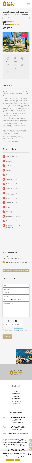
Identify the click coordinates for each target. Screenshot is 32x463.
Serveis (16, 396)
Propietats (16, 394)
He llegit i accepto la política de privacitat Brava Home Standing (16, 331)
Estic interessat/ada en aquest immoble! (16, 271)
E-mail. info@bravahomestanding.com (18, 433)
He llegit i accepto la (13, 328)
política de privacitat (18, 328)
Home (16, 391)
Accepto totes (10, 460)
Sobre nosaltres (16, 401)
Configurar (23, 460)
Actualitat (16, 404)
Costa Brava (16, 399)
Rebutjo (17, 460)
